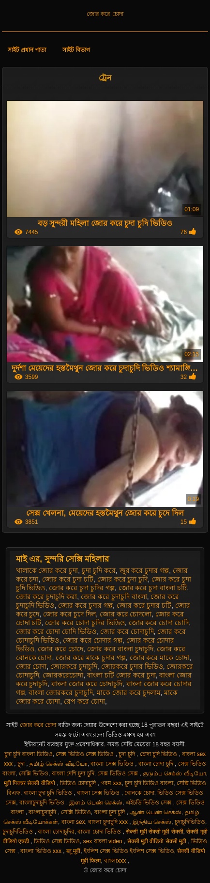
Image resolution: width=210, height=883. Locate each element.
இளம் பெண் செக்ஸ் (95, 802)
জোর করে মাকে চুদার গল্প (91, 658)
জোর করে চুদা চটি (67, 579)
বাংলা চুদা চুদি (110, 812)
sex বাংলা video (103, 841)
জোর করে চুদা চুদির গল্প (82, 588)
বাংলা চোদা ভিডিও (99, 831)
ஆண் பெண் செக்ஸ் (155, 812)
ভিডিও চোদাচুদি (79, 783)
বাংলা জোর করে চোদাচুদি (86, 684)
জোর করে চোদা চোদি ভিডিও (56, 631)
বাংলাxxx (115, 860)
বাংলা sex (73, 822)
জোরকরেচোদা (63, 675)
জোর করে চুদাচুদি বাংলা (114, 596)
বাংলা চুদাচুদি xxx (108, 822)
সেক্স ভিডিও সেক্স (118, 773)
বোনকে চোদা (139, 792)
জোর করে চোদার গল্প (92, 640)
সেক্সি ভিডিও (33, 773)
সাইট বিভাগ (76, 50)
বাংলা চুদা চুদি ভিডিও (49, 792)
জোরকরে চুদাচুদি (73, 666)
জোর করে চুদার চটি (144, 605)
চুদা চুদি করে (99, 570)
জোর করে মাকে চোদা (160, 658)
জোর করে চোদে (60, 649)
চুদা (21, 763)
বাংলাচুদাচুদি (43, 812)
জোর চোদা (31, 666)
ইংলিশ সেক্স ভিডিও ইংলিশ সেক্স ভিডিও (129, 851)
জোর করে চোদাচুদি (127, 631)
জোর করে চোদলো (126, 614)
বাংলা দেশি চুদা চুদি (73, 773)
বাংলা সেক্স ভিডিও (112, 763)
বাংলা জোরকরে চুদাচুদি (61, 692)
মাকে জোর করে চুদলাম (129, 692)
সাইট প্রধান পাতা (27, 50)
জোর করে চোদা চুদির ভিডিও (85, 623)
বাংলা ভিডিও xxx (41, 851)
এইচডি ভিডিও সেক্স (149, 802)
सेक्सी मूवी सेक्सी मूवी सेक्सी (154, 831)
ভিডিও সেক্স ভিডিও (57, 841)
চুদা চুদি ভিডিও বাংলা (149, 783)
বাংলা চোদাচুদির (56, 831)
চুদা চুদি (127, 754)
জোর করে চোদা (105, 14)
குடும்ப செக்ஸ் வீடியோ (174, 773)
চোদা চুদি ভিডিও (159, 754)
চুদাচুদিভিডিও (190, 822)
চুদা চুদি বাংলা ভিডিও (28, 754)
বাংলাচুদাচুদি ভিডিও (42, 802)
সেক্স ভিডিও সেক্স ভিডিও (85, 754)
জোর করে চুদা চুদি (122, 579)
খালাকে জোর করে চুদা (47, 570)
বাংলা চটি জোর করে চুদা (121, 675)
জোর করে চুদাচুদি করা (46, 596)
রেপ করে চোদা (84, 701)
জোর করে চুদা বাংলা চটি (153, 588)
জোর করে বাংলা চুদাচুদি (120, 649)
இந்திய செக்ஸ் (152, 822)
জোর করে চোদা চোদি (159, 623)
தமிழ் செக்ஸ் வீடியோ (59, 763)
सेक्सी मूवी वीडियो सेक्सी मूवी (157, 841)
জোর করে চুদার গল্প (85, 605)
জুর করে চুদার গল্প (144, 570)
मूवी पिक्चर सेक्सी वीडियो (30, 783)
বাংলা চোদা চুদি (156, 763)
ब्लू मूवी (73, 851)
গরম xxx (111, 783)
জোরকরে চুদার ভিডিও (132, 666)
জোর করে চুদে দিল (69, 614)
